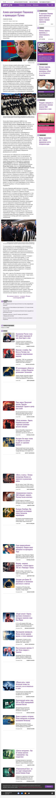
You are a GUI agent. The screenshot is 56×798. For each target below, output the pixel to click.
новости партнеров (9, 325)
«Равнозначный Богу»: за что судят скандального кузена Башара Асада (24, 771)
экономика (43, 135)
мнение (42, 28)
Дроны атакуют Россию (21, 2)
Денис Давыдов (30, 380)
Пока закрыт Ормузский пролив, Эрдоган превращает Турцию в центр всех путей (25, 405)
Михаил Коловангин (29, 628)
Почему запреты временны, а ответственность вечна (44, 33)
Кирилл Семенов (30, 712)
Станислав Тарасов (7, 19)
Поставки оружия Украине (47, 2)
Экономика (41, 92)
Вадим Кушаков (30, 346)
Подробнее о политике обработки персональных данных (30, 787)
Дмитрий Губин (30, 575)
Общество (40, 54)
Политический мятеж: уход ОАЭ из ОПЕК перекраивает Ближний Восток (25, 702)
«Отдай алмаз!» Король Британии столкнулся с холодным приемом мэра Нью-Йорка (24, 617)
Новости (22, 5)
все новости (41, 24)
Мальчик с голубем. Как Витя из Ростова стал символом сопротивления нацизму (24, 353)
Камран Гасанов (30, 416)
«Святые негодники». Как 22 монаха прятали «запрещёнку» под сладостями (24, 753)
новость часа (43, 11)
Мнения (35, 5)
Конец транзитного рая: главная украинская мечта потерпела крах (45, 141)
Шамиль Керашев (30, 696)
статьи (5, 331)
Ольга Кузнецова (30, 523)
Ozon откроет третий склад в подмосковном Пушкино (45, 94)
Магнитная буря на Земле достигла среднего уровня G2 (45, 129)
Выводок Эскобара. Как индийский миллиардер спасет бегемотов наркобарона (24, 512)
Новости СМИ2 (5, 327)
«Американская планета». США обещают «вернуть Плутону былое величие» (24, 495)
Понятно (49, 786)
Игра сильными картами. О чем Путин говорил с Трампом (24, 650)
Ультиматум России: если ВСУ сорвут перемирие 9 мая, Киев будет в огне (24, 336)
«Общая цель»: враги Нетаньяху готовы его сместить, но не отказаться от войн (24, 685)
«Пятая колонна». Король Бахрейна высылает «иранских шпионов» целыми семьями (24, 423)
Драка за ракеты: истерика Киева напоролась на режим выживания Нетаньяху (25, 718)
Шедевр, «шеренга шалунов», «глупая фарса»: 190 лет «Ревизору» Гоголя (25, 565)
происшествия (43, 64)
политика (42, 100)
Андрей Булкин (30, 505)
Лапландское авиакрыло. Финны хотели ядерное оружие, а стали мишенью (24, 634)
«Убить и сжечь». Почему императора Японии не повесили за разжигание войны (24, 478)
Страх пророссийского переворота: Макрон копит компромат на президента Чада (24, 548)
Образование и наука (43, 125)
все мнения (50, 39)
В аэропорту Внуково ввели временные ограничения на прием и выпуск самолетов (46, 17)
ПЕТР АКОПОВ (42, 39)
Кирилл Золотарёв (30, 364)
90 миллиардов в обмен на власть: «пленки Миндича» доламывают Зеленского (25, 370)
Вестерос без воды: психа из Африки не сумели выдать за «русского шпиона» (24, 441)
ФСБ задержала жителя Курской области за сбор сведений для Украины (45, 58)
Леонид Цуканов (30, 434)
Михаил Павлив (30, 591)
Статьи (28, 5)
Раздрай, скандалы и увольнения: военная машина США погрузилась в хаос (46, 106)
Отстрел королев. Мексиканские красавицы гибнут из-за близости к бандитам (45, 71)
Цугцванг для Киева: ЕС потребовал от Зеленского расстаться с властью (24, 581)
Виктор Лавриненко (29, 453)
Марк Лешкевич (30, 489)
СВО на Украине (33, 2)
